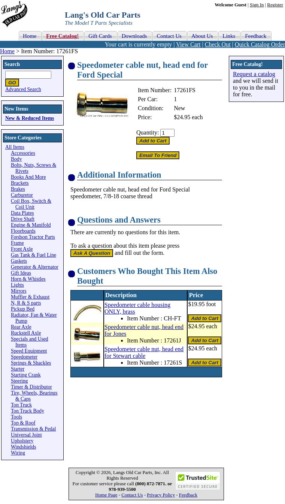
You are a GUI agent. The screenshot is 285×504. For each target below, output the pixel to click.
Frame (17, 243)
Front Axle (22, 249)
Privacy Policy (161, 495)
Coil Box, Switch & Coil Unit (31, 204)
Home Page (106, 495)
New (179, 108)
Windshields (23, 447)
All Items (14, 147)
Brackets (20, 183)
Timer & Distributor (31, 387)
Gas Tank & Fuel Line (33, 255)
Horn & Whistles (28, 279)
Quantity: (147, 132)
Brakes (18, 189)
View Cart (188, 44)
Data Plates (22, 213)
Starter (17, 369)
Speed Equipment (29, 351)
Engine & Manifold (31, 225)
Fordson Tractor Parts (33, 237)
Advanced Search (23, 89)
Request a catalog (254, 74)
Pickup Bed (22, 309)
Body (16, 159)
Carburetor (22, 195)
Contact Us (132, 495)
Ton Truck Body (27, 411)
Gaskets (19, 261)
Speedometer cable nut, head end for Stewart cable (144, 352)
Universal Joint (26, 435)
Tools (16, 417)
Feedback (188, 495)
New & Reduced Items (29, 118)
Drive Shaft (22, 219)
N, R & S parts (26, 303)
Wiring (18, 453)
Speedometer (24, 357)
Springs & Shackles (31, 363)
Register (275, 4)
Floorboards (23, 231)
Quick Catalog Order (260, 44)
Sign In (257, 4)
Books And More (28, 177)
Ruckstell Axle (26, 333)
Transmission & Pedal (33, 429)
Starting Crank (26, 375)
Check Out (218, 44)
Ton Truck (21, 405)
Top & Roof (23, 423)
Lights (17, 285)
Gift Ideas (21, 273)
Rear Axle (21, 327)
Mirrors (19, 291)
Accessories (23, 153)
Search (12, 64)
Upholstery (22, 441)
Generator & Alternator (34, 267)
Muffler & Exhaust (30, 297)
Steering (19, 381)
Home (7, 51)
